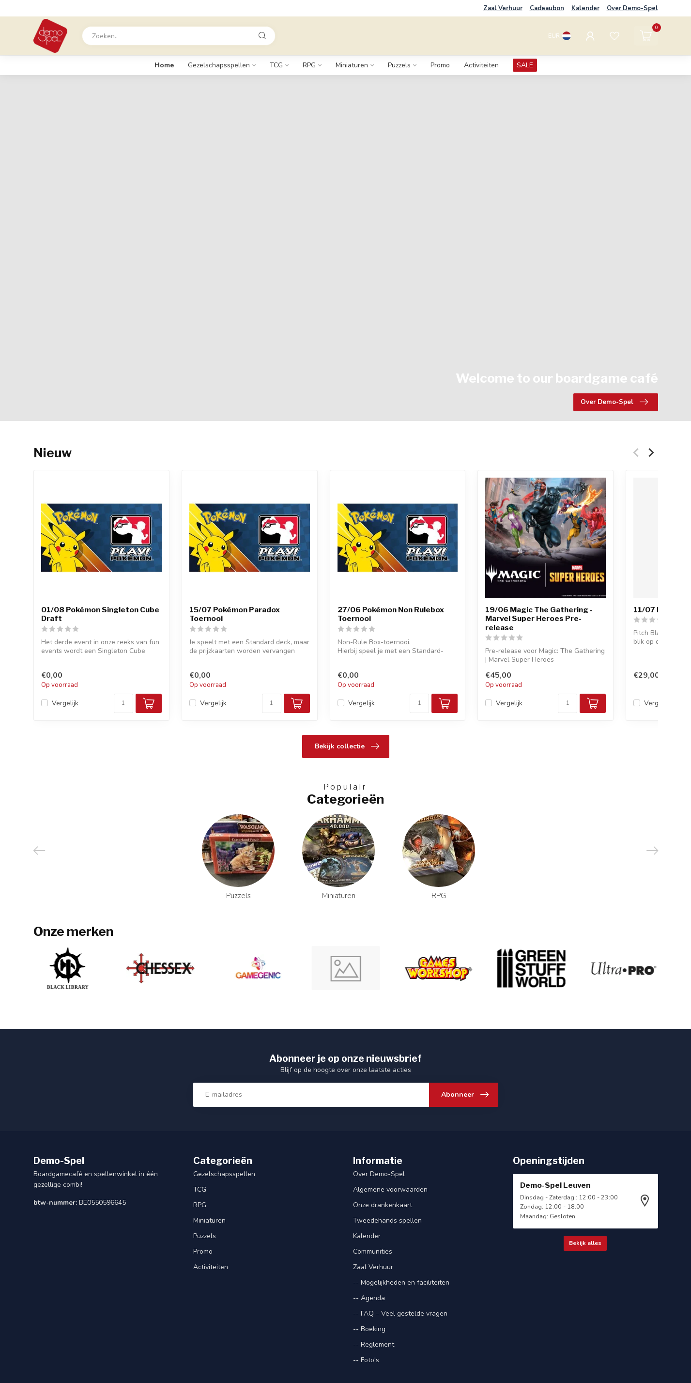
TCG (276, 65)
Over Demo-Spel (632, 8)
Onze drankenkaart (382, 1205)
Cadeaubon (547, 8)
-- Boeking (369, 1329)
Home (164, 65)
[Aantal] (123, 703)
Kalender (585, 8)
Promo (440, 65)
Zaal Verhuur (502, 8)
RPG (309, 65)
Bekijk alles (585, 1243)
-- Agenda (369, 1298)
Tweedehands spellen (387, 1220)
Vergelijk (65, 702)
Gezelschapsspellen (219, 65)
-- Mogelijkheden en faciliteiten (401, 1282)
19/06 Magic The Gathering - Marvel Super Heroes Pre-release (539, 619)
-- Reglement (373, 1344)
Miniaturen (352, 65)
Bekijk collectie (347, 746)
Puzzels (399, 65)
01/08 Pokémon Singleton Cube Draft (100, 614)
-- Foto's (366, 1360)
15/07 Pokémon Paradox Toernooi (234, 614)
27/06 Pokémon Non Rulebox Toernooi (390, 614)
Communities (372, 1251)
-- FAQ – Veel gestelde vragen (400, 1313)
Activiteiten (481, 65)
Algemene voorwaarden (390, 1189)
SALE (525, 65)
